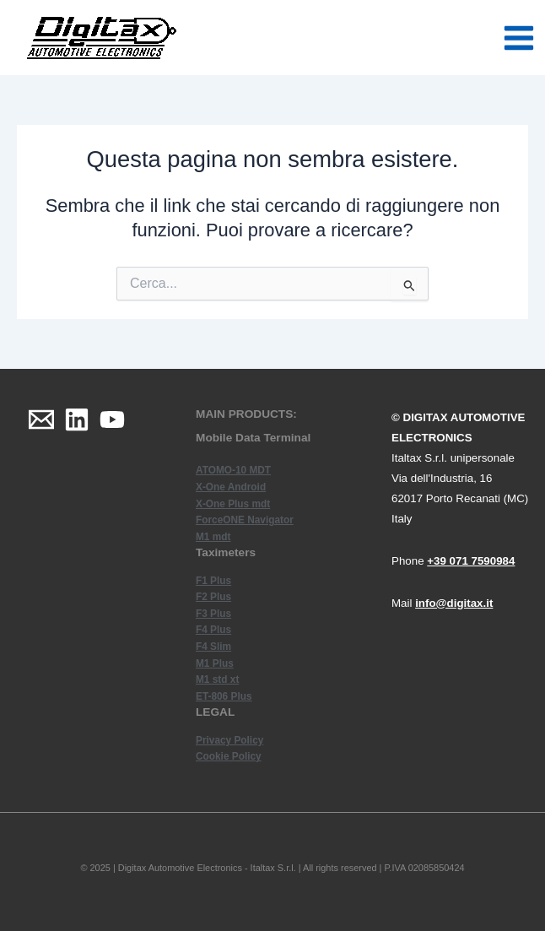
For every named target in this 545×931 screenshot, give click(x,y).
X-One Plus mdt (233, 504)
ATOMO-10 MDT (233, 470)
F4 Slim (213, 646)
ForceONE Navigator (245, 520)
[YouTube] (112, 419)
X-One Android (231, 487)
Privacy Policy (229, 740)
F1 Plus (213, 581)
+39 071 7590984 (471, 561)
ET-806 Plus (224, 696)
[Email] (41, 419)
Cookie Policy (229, 756)
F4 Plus (213, 630)
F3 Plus (213, 614)
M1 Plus (215, 663)
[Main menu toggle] (519, 38)
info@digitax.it (454, 603)
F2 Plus (213, 597)
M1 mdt (213, 537)
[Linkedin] (76, 419)
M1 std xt (217, 679)
